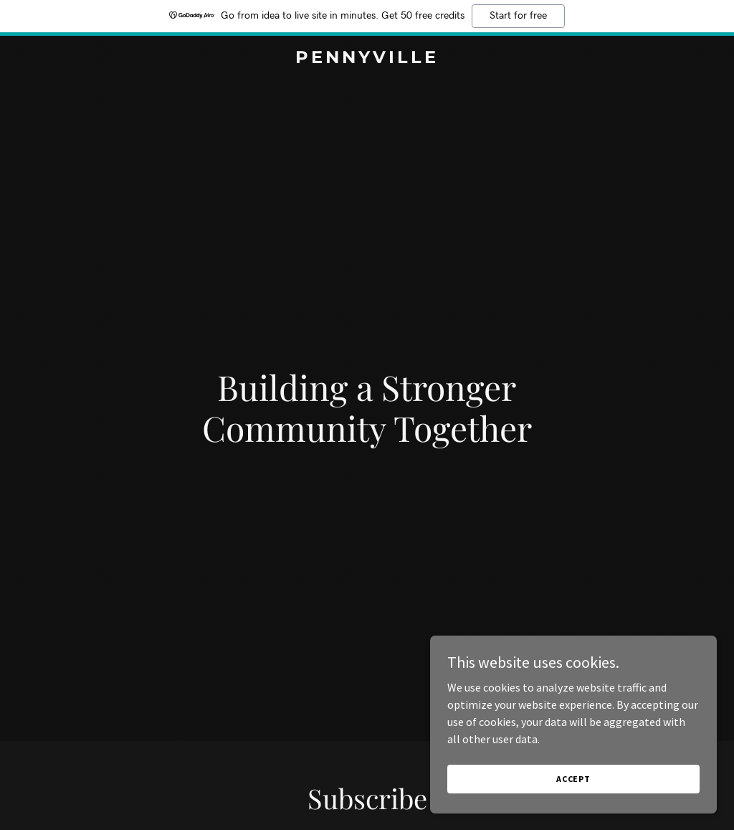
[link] (366, 59)
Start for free (518, 16)
